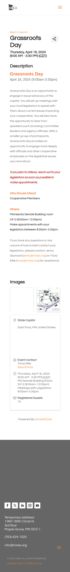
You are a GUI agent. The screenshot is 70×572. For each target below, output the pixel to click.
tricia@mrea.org (28, 260)
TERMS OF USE (34, 563)
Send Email (25, 367)
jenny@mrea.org (34, 255)
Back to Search (19, 32)
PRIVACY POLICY (16, 563)
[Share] (54, 39)
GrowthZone (43, 419)
